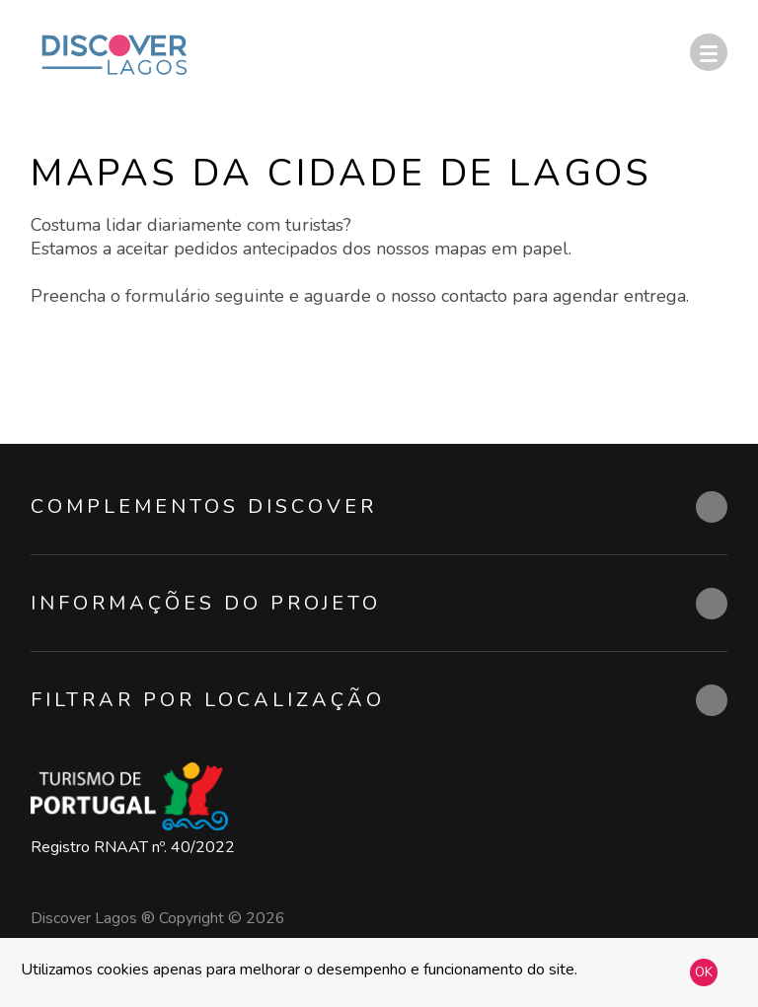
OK (704, 972)
